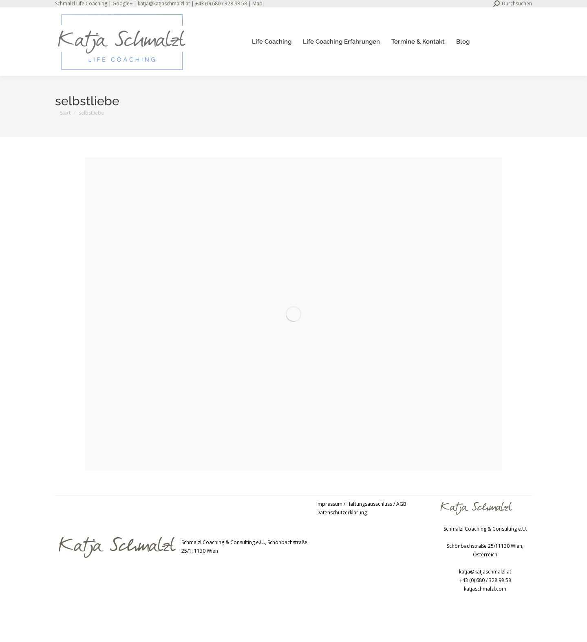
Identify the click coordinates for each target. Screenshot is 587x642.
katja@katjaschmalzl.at (164, 3)
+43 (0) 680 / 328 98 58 (221, 3)
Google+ (122, 3)
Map (257, 3)
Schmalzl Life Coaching (81, 3)
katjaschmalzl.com (485, 588)
